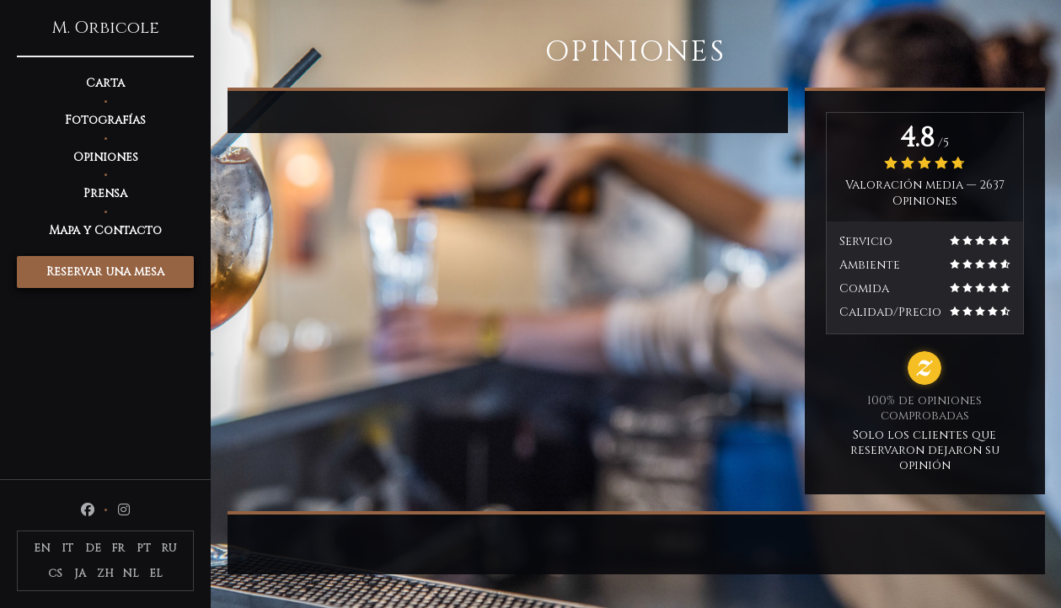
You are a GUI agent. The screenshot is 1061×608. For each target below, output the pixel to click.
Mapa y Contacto (105, 230)
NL (130, 573)
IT (67, 548)
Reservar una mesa (105, 272)
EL (156, 573)
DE (93, 548)
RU (169, 548)
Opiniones (105, 157)
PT (144, 548)
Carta (105, 83)
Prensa (105, 193)
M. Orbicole (105, 28)
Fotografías (105, 120)
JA (80, 573)
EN (42, 548)
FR (118, 548)
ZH (105, 573)
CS (55, 573)
